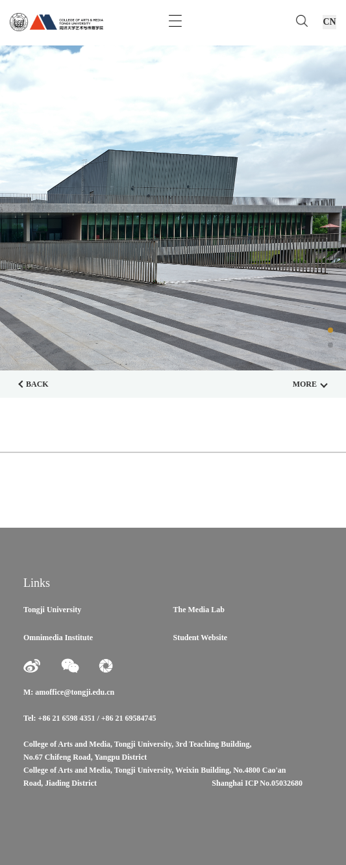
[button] (330, 330)
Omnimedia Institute (58, 637)
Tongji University (52, 609)
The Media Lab (199, 609)
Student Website (200, 637)
